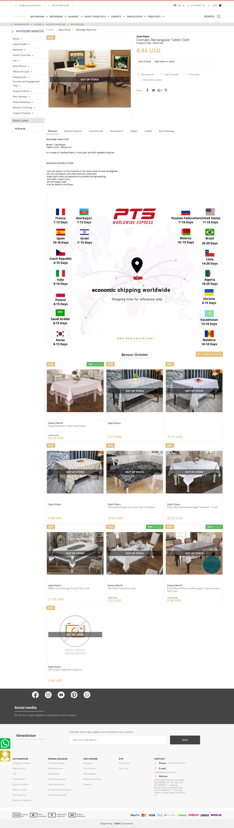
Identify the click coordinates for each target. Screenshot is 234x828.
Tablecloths (134, 16)
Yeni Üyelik (124, 763)
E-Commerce (126, 823)
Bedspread (56, 16)
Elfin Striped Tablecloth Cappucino (65, 669)
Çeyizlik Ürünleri (21, 784)
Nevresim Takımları (22, 800)
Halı (15, 60)
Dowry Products (21, 91)
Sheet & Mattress (22, 102)
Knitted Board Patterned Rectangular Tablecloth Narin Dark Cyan (193, 589)
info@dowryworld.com (30, 5)
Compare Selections (209, 354)
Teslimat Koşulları (56, 763)
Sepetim (87, 784)
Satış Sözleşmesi (56, 784)
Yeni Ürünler (77, 24)
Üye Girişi (123, 768)
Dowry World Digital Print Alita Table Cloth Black (131, 507)
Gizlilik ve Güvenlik (57, 794)
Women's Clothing (22, 107)
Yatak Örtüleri (20, 44)
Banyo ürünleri (20, 789)
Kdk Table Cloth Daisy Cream (122, 588)
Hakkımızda (53, 773)
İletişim (37, 24)
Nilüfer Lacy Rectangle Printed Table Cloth (68, 588)
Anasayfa (87, 763)
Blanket (73, 16)
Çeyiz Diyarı (114, 423)
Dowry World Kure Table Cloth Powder (67, 426)
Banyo (16, 38)
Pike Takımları (20, 96)
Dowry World (55, 423)
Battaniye (18, 49)
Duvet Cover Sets (95, 16)
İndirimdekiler (21, 24)
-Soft (116, 823)
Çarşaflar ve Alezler (22, 763)
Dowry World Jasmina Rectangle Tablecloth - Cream (192, 507)
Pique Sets (154, 16)
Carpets (116, 16)
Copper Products (22, 113)
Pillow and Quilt (21, 71)
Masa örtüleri (19, 768)
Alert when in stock (165, 61)
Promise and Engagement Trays (26, 83)
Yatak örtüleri (19, 779)
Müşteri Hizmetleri (56, 24)
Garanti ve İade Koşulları (59, 789)
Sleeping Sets (20, 77)
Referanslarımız (55, 768)
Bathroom (37, 16)
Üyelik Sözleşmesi (57, 779)
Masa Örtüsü (19, 66)
